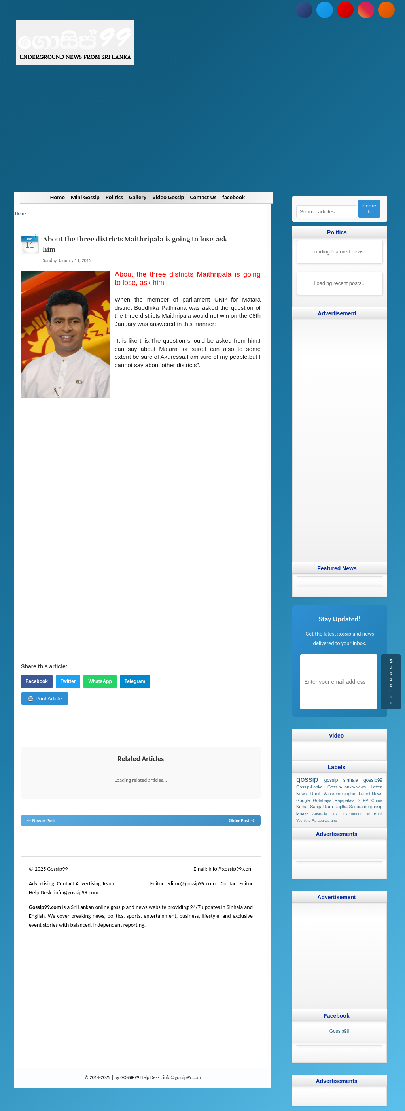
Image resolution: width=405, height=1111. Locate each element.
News (50, 841)
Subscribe (391, 681)
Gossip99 (339, 1031)
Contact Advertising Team (85, 883)
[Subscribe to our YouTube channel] (345, 10)
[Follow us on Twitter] (324, 10)
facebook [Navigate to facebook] (234, 197)
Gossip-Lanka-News (346, 787)
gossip (27, 841)
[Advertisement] (202, 136)
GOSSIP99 (129, 1077)
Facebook (37, 681)
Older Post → (242, 820)
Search (369, 209)
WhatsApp (100, 681)
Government (351, 813)
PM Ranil (373, 813)
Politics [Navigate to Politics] (114, 197)
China (376, 800)
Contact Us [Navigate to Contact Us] (203, 197)
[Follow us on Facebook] (304, 10)
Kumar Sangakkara (314, 806)
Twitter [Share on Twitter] (68, 681)
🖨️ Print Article (44, 699)
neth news (125, 841)
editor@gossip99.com (191, 883)
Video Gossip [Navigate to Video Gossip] (168, 197)
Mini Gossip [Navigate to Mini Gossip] (84, 197)
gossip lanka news (153, 841)
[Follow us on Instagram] (366, 10)
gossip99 (372, 780)
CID (334, 813)
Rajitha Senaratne (351, 806)
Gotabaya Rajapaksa (333, 800)
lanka (39, 841)
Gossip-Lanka (309, 787)
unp (334, 820)
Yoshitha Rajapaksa (312, 820)
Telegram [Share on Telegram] (135, 681)
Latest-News (370, 793)
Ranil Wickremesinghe (332, 793)
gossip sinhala (341, 780)
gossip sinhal (186, 841)
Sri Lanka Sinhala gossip (223, 841)
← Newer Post (41, 820)
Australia (319, 813)
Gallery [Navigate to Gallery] (137, 197)
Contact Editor (237, 883)
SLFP (363, 800)
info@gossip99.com (230, 869)
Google (303, 800)
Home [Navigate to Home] (57, 197)
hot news (66, 841)
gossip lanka (103, 841)
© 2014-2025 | (100, 1077)
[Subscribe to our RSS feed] (386, 10)
